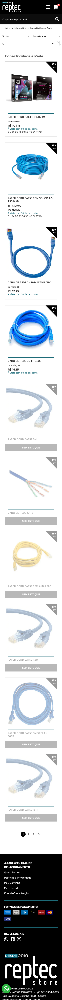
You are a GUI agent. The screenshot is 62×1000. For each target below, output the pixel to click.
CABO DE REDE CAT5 (20, 512)
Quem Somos (12, 872)
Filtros (5, 36)
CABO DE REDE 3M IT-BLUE (24, 360)
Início (7, 28)
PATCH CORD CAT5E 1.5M (23, 659)
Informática (20, 28)
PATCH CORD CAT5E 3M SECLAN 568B (27, 735)
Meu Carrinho (12, 883)
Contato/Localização (16, 893)
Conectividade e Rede (41, 28)
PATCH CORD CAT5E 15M (23, 809)
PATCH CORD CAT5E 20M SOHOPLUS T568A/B (30, 200)
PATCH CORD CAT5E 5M (22, 439)
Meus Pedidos (12, 888)
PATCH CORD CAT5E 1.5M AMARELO (29, 586)
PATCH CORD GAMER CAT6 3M (26, 117)
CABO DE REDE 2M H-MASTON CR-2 (30, 282)
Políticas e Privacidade (17, 878)
